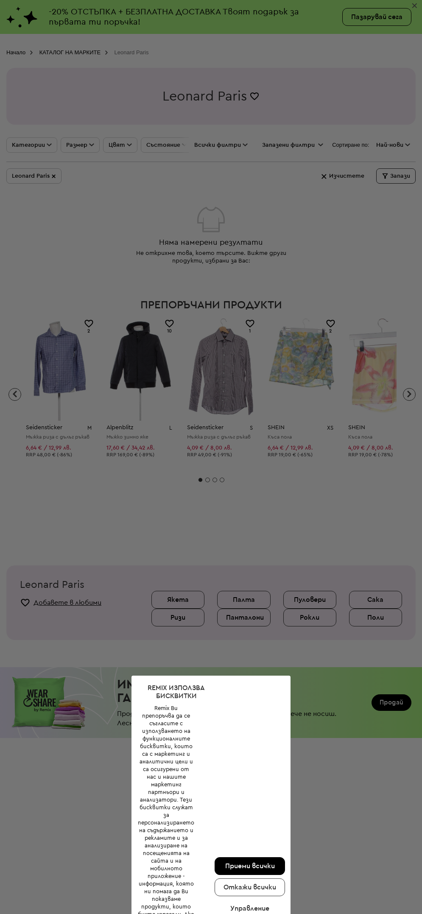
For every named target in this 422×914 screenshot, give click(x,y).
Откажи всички (250, 887)
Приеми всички (250, 866)
